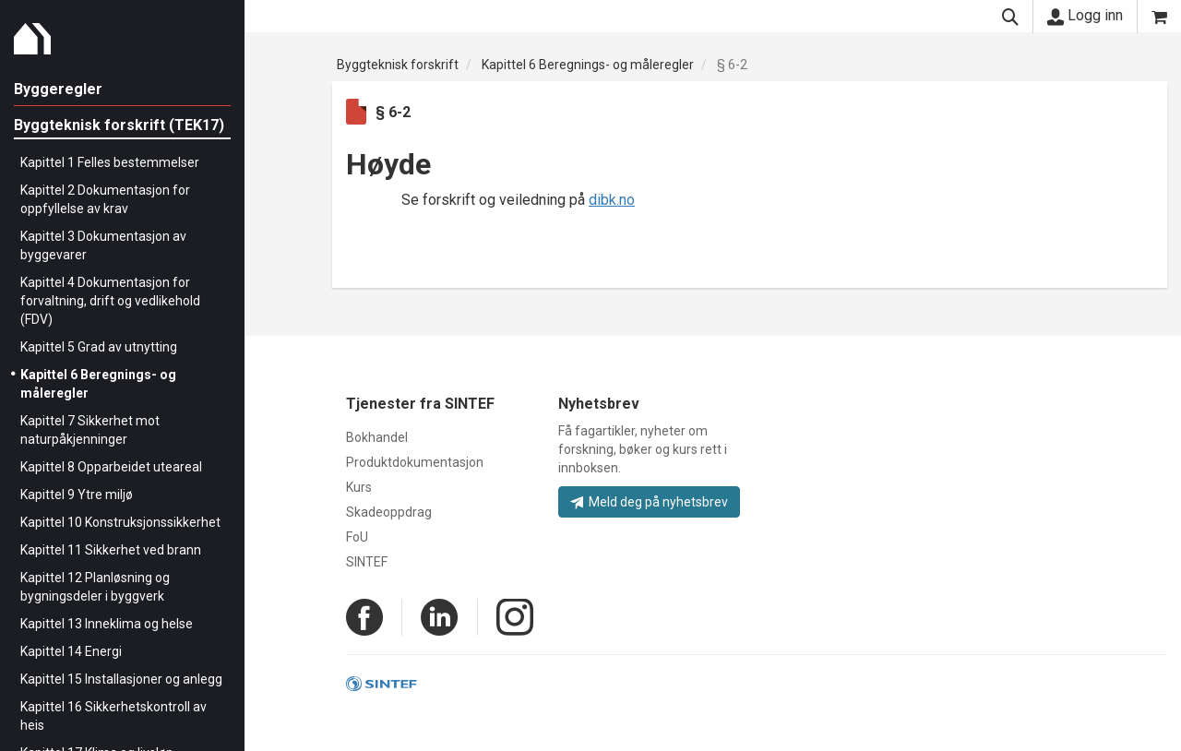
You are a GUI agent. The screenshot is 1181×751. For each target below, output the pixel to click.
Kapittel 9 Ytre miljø (76, 494)
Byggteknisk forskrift (398, 64)
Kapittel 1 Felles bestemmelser (109, 162)
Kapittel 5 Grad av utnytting (98, 347)
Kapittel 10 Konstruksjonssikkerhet (120, 522)
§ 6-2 (732, 64)
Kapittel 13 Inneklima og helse (106, 623)
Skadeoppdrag (389, 512)
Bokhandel (377, 437)
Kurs (359, 487)
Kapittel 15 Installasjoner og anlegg (121, 679)
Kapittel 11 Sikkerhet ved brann (110, 549)
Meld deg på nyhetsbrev (649, 502)
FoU (357, 537)
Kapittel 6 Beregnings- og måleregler (588, 64)
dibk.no (612, 200)
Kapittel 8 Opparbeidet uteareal (111, 466)
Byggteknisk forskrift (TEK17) (119, 125)
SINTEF (367, 561)
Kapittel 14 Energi (71, 651)
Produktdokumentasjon (414, 462)
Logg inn (1085, 15)
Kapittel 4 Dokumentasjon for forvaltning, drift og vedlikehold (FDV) (110, 301)
